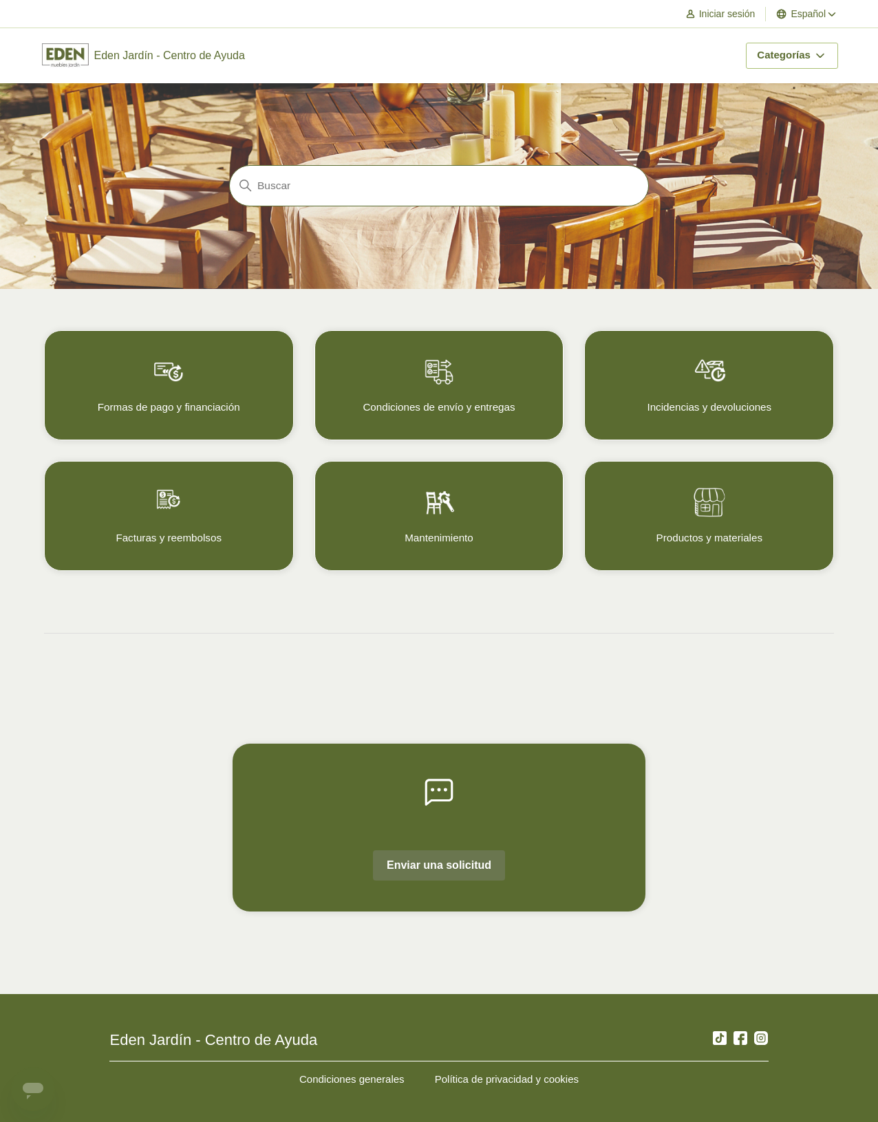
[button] (727, 14)
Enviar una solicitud (439, 865)
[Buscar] (439, 185)
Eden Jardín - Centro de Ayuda (213, 1039)
